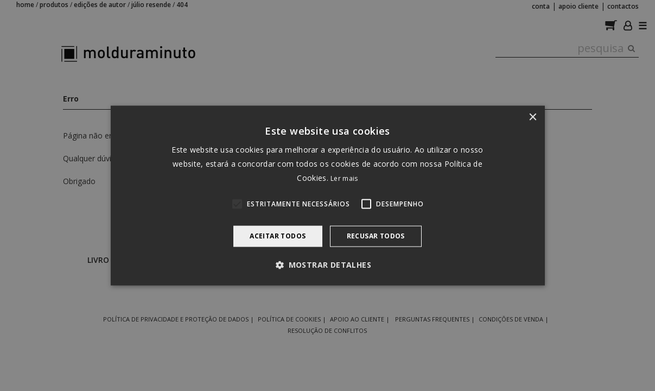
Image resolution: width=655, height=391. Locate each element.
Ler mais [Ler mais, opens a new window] (344, 178)
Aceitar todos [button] (278, 236)
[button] (327, 264)
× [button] (533, 117)
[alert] (327, 195)
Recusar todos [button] (376, 236)
